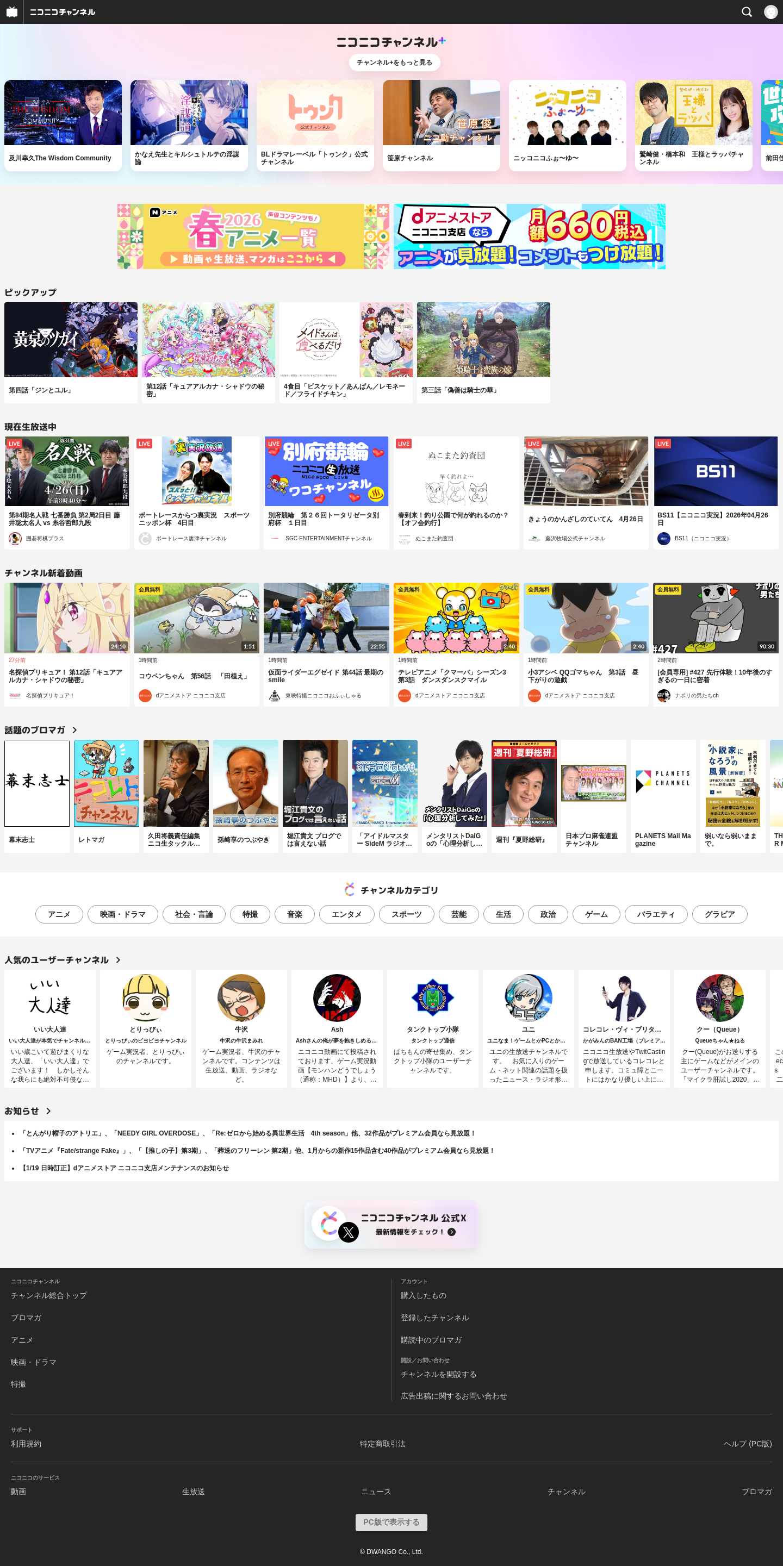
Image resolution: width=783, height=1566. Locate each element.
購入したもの (423, 1295)
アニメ (59, 914)
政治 (548, 914)
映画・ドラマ (123, 914)
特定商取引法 (383, 1443)
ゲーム (596, 914)
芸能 (459, 914)
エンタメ (347, 914)
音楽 (294, 914)
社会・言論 (194, 914)
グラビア (720, 914)
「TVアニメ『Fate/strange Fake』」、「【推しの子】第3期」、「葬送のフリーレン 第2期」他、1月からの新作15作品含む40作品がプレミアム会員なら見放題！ (257, 1151)
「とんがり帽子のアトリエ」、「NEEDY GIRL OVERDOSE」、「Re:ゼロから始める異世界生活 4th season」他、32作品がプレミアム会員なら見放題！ (248, 1133)
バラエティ (656, 914)
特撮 (250, 914)
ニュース (376, 1491)
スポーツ (406, 914)
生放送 (193, 1491)
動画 (18, 1491)
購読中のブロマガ (431, 1340)
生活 (503, 914)
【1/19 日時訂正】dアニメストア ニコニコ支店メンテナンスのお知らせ (124, 1168)
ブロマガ (26, 1317)
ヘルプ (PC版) (748, 1443)
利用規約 (26, 1443)
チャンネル (567, 1491)
